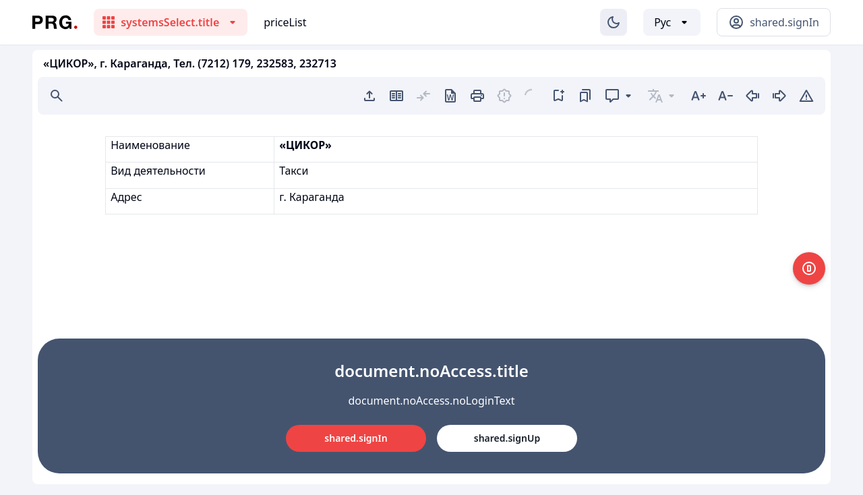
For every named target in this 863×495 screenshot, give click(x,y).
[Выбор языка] (672, 22)
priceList (285, 22)
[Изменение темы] (613, 22)
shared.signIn (355, 438)
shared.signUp (507, 438)
